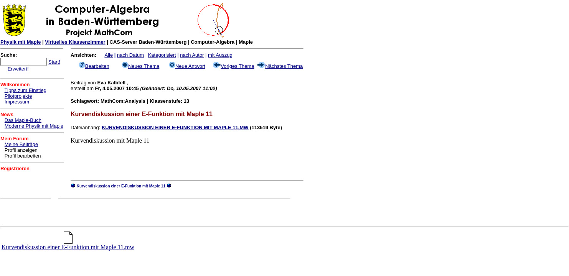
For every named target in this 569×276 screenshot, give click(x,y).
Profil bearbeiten (23, 156)
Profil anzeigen (21, 150)
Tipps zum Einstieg (25, 90)
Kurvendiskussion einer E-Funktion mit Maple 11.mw (68, 244)
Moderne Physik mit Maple (34, 126)
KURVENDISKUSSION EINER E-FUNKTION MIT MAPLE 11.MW (175, 127)
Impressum (17, 102)
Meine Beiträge (21, 144)
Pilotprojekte (18, 96)
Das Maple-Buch (23, 120)
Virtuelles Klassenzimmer (75, 42)
